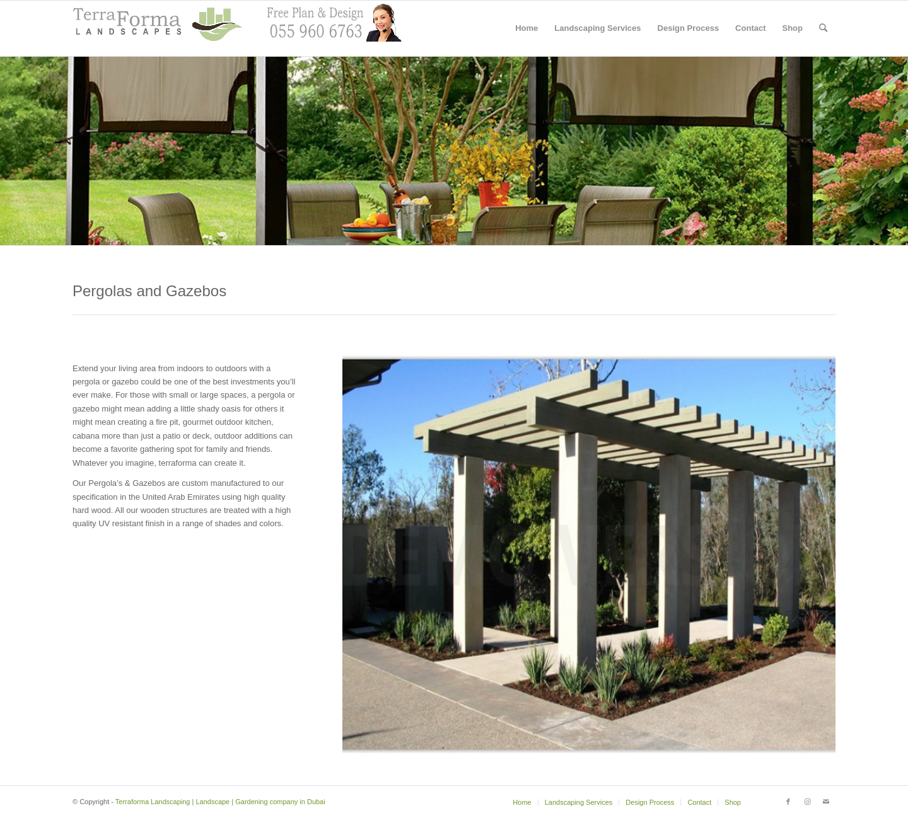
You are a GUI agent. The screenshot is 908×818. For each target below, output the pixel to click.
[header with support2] (237, 28)
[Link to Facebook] (788, 801)
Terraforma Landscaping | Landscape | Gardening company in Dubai (220, 801)
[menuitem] (526, 28)
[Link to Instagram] (807, 801)
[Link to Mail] (826, 801)
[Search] (823, 28)
